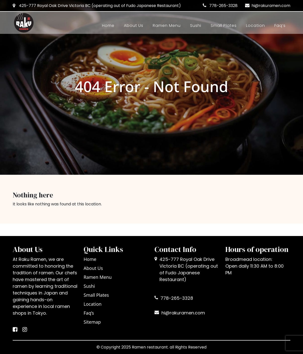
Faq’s (280, 25)
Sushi (195, 25)
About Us (133, 25)
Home (108, 25)
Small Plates (224, 25)
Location (255, 25)
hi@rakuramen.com (271, 5)
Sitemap (92, 322)
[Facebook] (15, 330)
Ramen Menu (167, 25)
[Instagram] (24, 330)
